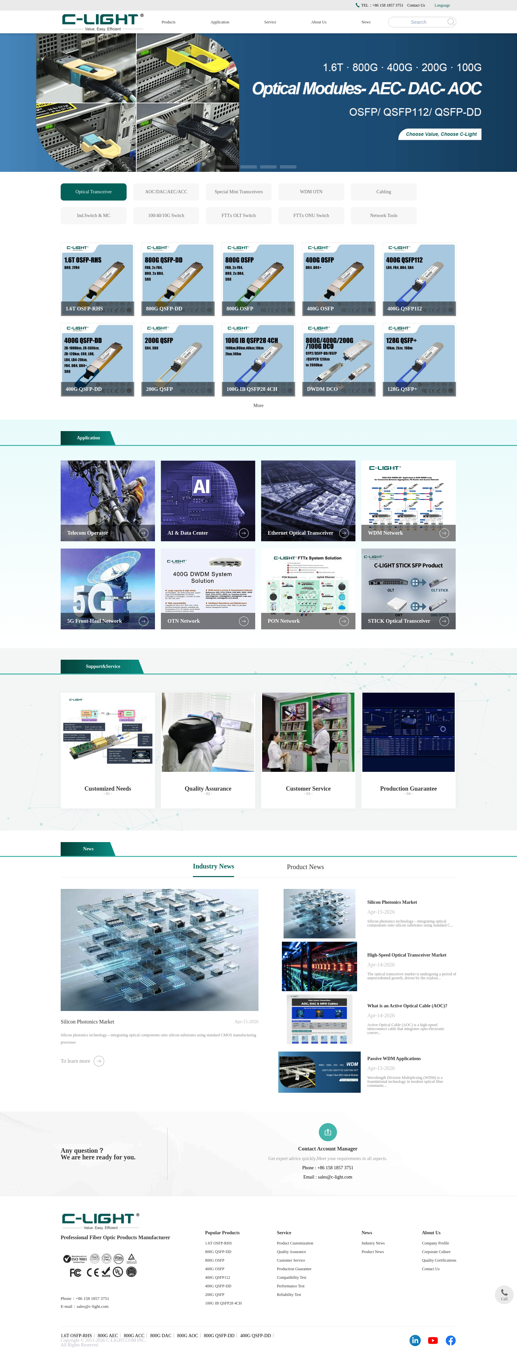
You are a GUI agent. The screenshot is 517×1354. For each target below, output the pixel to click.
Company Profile (435, 1243)
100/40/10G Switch (166, 215)
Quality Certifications (439, 1260)
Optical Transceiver (94, 191)
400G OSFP (214, 1269)
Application (220, 22)
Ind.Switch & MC (93, 215)
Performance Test (291, 1286)
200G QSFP (214, 1294)
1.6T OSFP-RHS (218, 1243)
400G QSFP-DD (218, 1286)
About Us (318, 22)
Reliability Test (289, 1294)
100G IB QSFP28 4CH (223, 1303)
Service (270, 22)
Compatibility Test (291, 1277)
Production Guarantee (294, 1269)
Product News (305, 866)
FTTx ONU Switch (311, 215)
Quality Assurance (291, 1251)
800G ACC (134, 1335)
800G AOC (187, 1335)
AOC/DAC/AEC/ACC (166, 191)
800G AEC (108, 1335)
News (366, 22)
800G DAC (160, 1335)
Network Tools (383, 215)
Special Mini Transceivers (239, 191)
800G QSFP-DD (218, 1251)
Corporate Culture (436, 1251)
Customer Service (291, 1260)
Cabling (384, 191)
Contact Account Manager (327, 1148)
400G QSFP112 (217, 1277)
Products (168, 22)
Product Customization (295, 1243)
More (258, 405)
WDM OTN (311, 191)
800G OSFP (214, 1260)
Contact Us (416, 5)
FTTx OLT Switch (239, 215)
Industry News (213, 866)
